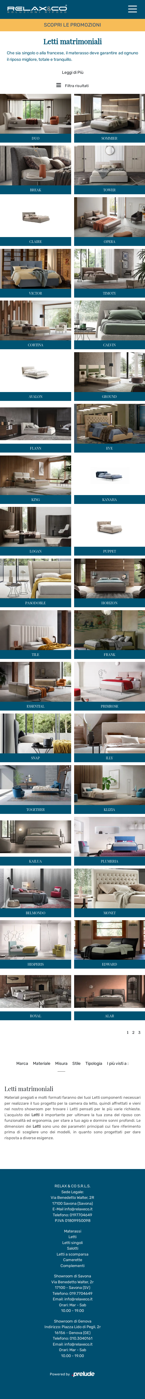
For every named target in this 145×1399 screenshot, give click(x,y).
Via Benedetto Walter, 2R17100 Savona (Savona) (72, 1200)
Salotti (72, 1248)
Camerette (72, 1260)
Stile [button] (76, 1063)
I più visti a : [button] (118, 1063)
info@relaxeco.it (78, 1209)
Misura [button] (61, 1063)
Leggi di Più (72, 72)
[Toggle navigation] (133, 8)
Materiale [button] (41, 1063)
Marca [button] (22, 1063)
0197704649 (81, 1215)
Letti (72, 1237)
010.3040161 (81, 1338)
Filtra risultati (72, 86)
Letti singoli (72, 1242)
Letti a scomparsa (72, 1254)
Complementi (72, 1265)
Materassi (72, 1231)
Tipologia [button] (93, 1063)
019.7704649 (81, 1293)
